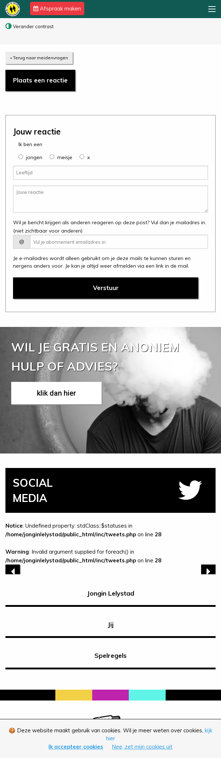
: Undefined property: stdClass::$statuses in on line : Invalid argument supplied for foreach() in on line (110, 548)
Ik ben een (30, 144)
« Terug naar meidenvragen (39, 57)
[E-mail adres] (119, 242)
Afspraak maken (57, 8)
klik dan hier (56, 393)
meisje (64, 157)
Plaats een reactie (40, 80)
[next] (208, 572)
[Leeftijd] (110, 173)
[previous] (12, 572)
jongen (34, 157)
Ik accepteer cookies (75, 746)
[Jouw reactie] (110, 199)
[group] (20, 156)
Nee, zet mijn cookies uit (142, 746)
